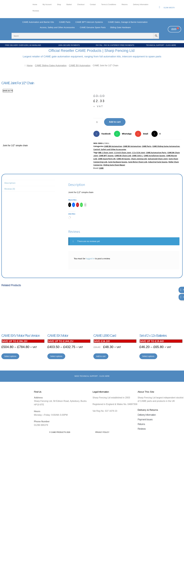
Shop (59, 4)
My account (47, 4)
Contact (93, 4)
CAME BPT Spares (106, 155)
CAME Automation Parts (156, 152)
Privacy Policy (102, 432)
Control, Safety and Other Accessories (109, 149)
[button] (103, 134)
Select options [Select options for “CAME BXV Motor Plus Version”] (10, 356)
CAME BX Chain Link (123, 155)
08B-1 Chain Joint (105, 152)
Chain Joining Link (139, 158)
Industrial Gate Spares (158, 162)
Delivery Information (140, 4)
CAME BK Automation (113, 146)
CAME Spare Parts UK (106, 158)
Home (35, 4)
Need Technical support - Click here (92, 376)
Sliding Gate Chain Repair (114, 165)
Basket (69, 4)
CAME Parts (146, 146)
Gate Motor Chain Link (137, 162)
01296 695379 (169, 8)
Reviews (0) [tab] (9, 188)
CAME (101, 168)
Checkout (80, 4)
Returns (125, 4)
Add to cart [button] (101, 356)
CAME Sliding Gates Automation (50, 65)
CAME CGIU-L (137, 155)
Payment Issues (145, 419)
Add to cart (115, 122)
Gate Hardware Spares (117, 162)
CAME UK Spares (123, 158)
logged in (90, 258)
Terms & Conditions (108, 4)
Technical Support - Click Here (161, 45)
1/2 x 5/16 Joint (138, 152)
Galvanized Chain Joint (158, 158)
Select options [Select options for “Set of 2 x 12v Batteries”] (148, 356)
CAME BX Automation (79, 65)
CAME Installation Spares (154, 155)
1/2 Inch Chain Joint (122, 152)
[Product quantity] (98, 122)
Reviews (36, 10)
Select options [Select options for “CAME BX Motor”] (56, 356)
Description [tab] (9, 182)
